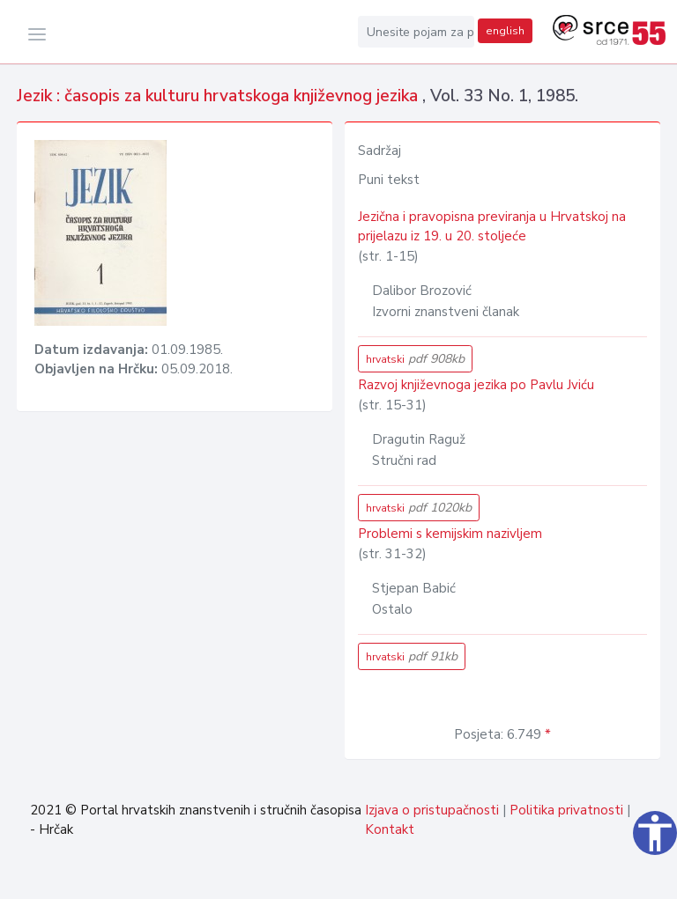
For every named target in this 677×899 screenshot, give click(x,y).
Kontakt (389, 829)
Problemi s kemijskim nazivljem (450, 533)
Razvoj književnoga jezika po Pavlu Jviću (476, 385)
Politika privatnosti (566, 810)
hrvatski (415, 358)
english (505, 31)
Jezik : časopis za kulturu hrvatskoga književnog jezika (219, 96)
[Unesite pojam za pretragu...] (416, 31)
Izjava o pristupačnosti (432, 810)
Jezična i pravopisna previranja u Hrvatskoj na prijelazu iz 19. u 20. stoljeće (492, 227)
